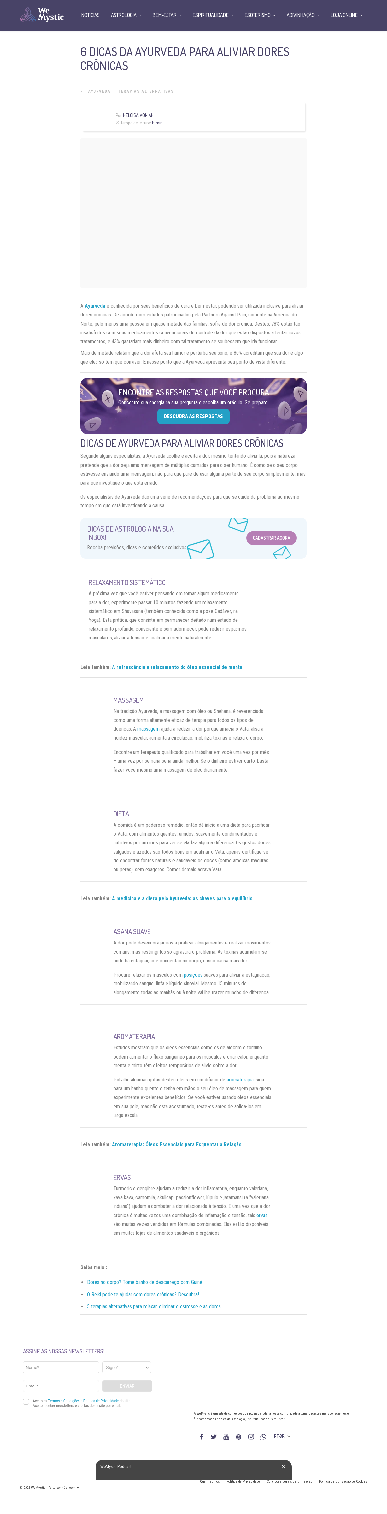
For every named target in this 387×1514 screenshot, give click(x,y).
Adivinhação (301, 15)
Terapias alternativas (146, 91)
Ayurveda (99, 91)
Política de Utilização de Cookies (343, 1481)
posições (193, 975)
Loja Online (344, 15)
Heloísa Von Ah (138, 115)
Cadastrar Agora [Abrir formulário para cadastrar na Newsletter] (271, 538)
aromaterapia (240, 1080)
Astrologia (124, 15)
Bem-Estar (165, 15)
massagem (148, 729)
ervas (262, 1215)
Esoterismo (258, 15)
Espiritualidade (211, 15)
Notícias (90, 15)
